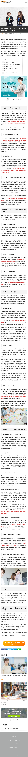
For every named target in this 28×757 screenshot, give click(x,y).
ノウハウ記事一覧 (10, 5)
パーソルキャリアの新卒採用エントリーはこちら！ (11, 73)
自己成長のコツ (14, 33)
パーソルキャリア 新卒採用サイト (14, 744)
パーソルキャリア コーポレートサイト (14, 740)
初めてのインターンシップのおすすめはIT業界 (11, 64)
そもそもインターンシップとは (8, 62)
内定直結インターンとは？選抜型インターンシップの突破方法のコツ (13, 676)
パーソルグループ (14, 736)
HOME (3, 5)
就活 (2, 679)
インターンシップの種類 (7, 66)
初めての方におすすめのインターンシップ (10, 68)
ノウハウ (3, 33)
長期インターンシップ (22, 33)
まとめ (4, 70)
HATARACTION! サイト (14, 747)
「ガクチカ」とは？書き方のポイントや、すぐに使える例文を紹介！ (13, 701)
